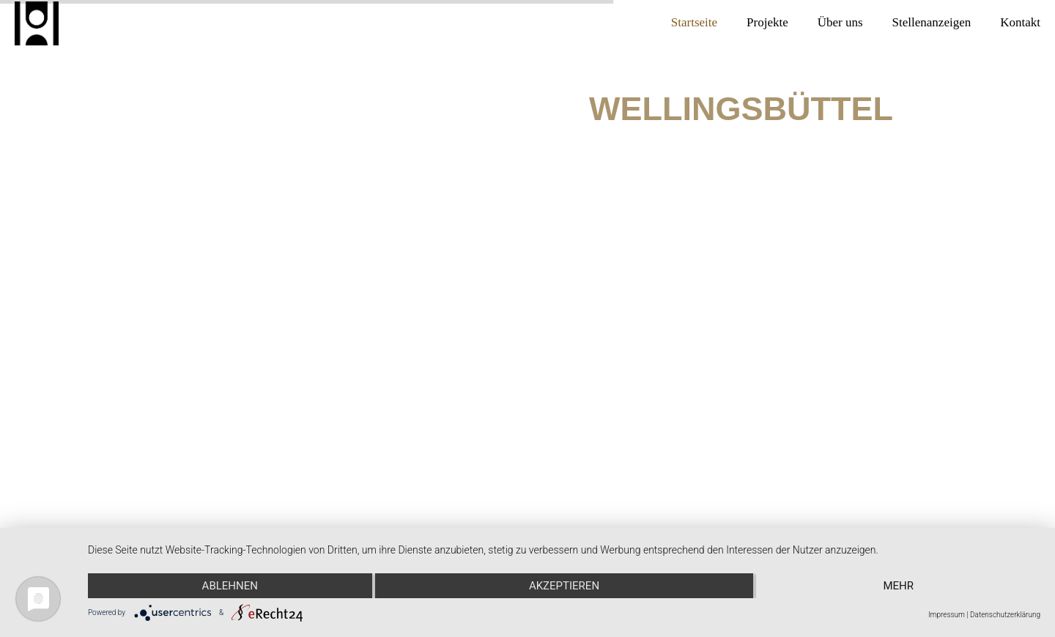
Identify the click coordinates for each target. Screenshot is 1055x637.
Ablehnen (230, 585)
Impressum (946, 615)
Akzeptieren (564, 585)
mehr (898, 585)
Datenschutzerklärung (1005, 615)
